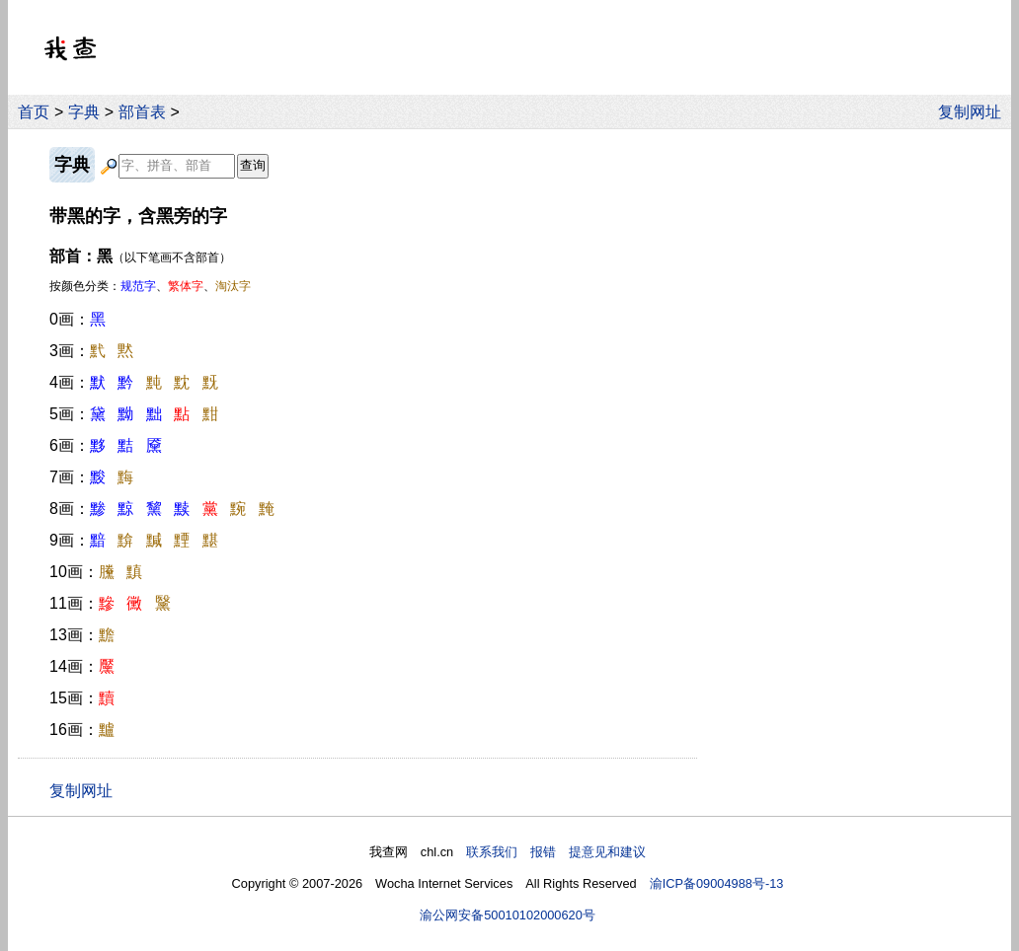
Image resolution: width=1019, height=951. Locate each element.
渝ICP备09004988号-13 (717, 883)
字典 (84, 112)
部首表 (142, 112)
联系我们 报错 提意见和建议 (556, 851)
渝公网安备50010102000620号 (507, 915)
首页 (33, 112)
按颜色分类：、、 (150, 286)
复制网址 (974, 112)
